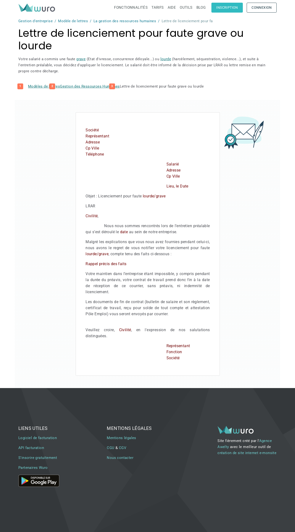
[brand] (37, 7)
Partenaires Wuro (33, 467)
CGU (110, 448)
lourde (165, 59)
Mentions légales (121, 438)
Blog (201, 7)
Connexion (262, 7)
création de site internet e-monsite (246, 453)
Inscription (227, 7)
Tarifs (157, 7)
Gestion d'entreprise (35, 21)
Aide (172, 7)
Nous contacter (120, 458)
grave (81, 59)
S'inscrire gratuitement (37, 458)
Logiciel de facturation (37, 438)
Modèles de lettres (44, 86)
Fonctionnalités (131, 7)
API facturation (31, 448)
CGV (122, 448)
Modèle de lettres (73, 21)
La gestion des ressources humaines (125, 21)
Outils (186, 7)
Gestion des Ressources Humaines (90, 86)
